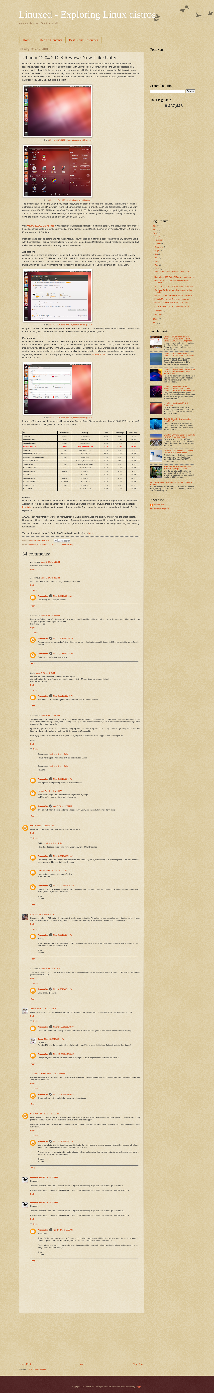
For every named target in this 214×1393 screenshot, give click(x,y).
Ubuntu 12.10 (98, 354)
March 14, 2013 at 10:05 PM (63, 1027)
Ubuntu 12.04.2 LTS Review (58, 544)
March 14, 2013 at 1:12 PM (46, 1009)
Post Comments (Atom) (37, 1369)
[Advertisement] (79, 30)
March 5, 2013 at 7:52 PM (62, 779)
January (158, 314)
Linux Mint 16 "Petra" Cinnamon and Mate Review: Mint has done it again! (179, 436)
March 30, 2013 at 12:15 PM (56, 870)
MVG (32, 826)
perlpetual (34, 1177)
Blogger (138, 1387)
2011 (155, 323)
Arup (32, 914)
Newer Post (25, 1364)
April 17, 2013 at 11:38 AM (63, 1230)
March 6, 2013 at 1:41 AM (53, 843)
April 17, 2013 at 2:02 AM (48, 1177)
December (159, 236)
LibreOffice (27, 507)
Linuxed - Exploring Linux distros (87, 14)
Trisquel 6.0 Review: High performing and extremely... (174, 286)
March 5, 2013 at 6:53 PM (44, 826)
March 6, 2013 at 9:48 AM (44, 914)
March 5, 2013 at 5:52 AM (50, 716)
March (157, 269)
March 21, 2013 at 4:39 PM (49, 1114)
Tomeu (33, 1009)
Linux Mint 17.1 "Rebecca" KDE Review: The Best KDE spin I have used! (179, 452)
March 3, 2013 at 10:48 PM (63, 638)
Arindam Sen (43, 596)
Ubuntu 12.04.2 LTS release (41, 226)
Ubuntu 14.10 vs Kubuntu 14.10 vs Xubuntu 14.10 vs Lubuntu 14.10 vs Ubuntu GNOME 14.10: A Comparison (178, 339)
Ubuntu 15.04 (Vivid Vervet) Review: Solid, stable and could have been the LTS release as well (179, 371)
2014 (155, 230)
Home (27, 40)
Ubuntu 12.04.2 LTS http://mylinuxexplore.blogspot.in (70, 140)
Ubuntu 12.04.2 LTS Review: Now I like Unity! (171, 303)
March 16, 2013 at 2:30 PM (54, 1039)
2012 (155, 319)
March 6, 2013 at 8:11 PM (50, 969)
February (158, 311)
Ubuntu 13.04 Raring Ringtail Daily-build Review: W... (174, 295)
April (157, 265)
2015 (155, 226)
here (90, 533)
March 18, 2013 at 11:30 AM (63, 1094)
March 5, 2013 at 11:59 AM (58, 754)
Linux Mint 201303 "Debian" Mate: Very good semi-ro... (174, 277)
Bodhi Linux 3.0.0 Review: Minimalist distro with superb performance (177, 468)
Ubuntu (44, 544)
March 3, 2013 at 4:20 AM (50, 578)
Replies (35, 590)
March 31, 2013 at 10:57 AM (63, 886)
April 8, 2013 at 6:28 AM (53, 791)
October (158, 243)
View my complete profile (159, 509)
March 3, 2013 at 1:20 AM (50, 562)
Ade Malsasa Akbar (37, 1074)
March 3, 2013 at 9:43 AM (45, 673)
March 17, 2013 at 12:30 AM (63, 1054)
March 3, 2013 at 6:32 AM (62, 596)
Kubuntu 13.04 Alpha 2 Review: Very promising (171, 299)
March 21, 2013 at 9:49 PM (63, 1141)
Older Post (138, 1364)
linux (39, 544)
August (157, 251)
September (159, 247)
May (156, 261)
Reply (32, 569)
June (157, 258)
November (159, 240)
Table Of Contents (50, 40)
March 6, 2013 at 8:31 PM (62, 935)
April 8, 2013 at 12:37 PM (62, 806)
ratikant (41, 791)
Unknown (41, 870)
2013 (155, 233)
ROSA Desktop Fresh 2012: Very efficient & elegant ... (174, 306)
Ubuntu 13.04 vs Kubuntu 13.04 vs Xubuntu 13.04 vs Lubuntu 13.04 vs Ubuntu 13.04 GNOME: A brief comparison (179, 388)
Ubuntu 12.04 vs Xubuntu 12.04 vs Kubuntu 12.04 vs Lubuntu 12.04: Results (179, 355)
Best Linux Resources (83, 40)
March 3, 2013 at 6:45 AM (50, 616)
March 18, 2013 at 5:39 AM (56, 1074)
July (156, 254)
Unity (71, 544)
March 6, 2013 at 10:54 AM (63, 856)
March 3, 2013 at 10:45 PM (63, 696)
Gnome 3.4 (32, 544)
